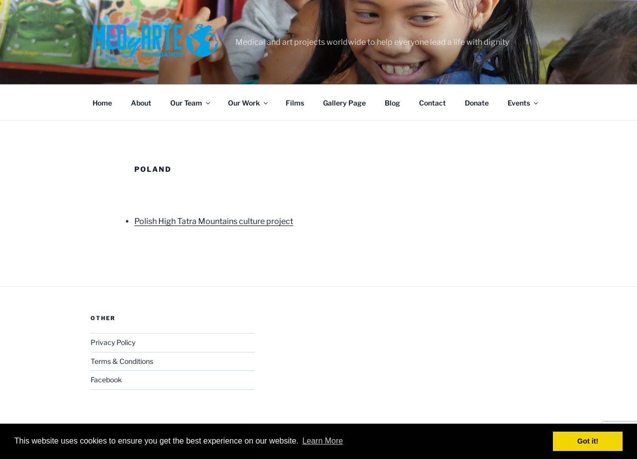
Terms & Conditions (122, 361)
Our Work (248, 103)
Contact (432, 103)
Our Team (191, 103)
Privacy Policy (113, 342)
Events (523, 103)
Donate (477, 103)
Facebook (106, 379)
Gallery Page (344, 103)
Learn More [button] (322, 441)
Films (295, 103)
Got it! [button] (587, 441)
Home (102, 103)
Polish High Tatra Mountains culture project (213, 221)
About (141, 103)
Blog (392, 103)
